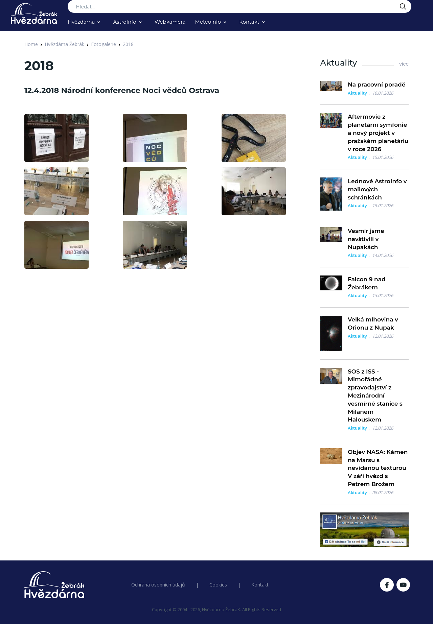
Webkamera (170, 22)
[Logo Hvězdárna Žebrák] (34, 13)
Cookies (218, 584)
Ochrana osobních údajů (158, 584)
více (404, 64)
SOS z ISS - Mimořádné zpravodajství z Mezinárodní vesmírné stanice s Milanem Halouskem (375, 395)
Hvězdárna (81, 22)
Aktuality (357, 93)
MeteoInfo (208, 22)
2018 (128, 44)
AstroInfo (124, 22)
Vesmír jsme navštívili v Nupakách (366, 238)
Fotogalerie (103, 44)
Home (31, 44)
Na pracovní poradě (376, 84)
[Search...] (239, 6)
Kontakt (249, 22)
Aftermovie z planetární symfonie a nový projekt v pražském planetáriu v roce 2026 (378, 132)
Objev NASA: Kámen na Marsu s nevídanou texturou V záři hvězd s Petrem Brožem (378, 468)
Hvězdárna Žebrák (64, 44)
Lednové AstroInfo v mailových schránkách (377, 189)
